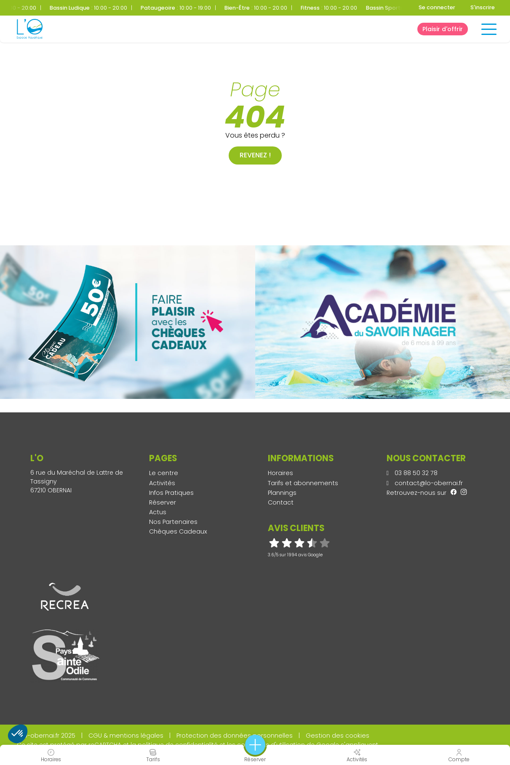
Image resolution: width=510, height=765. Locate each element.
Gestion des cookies (337, 735)
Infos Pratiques (171, 493)
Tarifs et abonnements (303, 483)
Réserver (162, 502)
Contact (281, 502)
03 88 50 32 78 (412, 473)
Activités (162, 483)
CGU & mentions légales (125, 735)
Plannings (282, 493)
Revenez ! (255, 155)
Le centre (163, 473)
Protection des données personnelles (234, 735)
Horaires (280, 473)
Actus (157, 512)
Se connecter (437, 7)
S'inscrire (482, 7)
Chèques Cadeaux (178, 531)
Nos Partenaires (173, 522)
